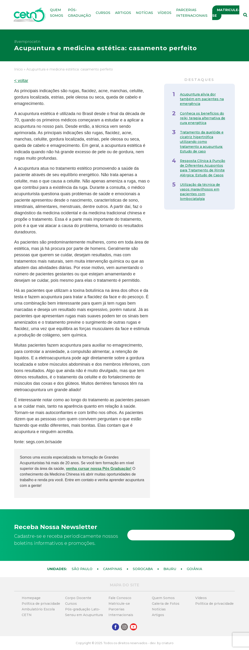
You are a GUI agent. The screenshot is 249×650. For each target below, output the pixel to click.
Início (18, 69)
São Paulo (82, 569)
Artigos (123, 13)
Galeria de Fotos (165, 603)
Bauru (169, 569)
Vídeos (164, 13)
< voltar (21, 80)
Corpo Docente (78, 598)
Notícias (144, 13)
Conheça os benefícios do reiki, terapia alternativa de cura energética (202, 118)
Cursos (103, 13)
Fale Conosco (119, 598)
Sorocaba (143, 569)
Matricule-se (225, 13)
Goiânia (194, 569)
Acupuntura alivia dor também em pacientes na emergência (202, 99)
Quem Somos (163, 598)
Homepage (31, 598)
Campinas (112, 569)
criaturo (168, 643)
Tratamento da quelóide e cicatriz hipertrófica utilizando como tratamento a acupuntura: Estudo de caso (202, 141)
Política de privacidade (41, 603)
